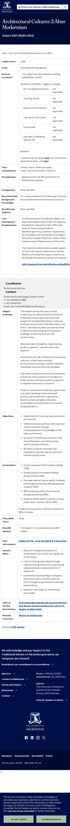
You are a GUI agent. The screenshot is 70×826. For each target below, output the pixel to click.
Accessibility (38, 755)
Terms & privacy (21, 755)
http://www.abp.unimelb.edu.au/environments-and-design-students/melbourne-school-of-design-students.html (43, 606)
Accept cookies (18, 819)
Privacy (49, 755)
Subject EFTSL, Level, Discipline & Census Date (43, 540)
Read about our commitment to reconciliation (26, 664)
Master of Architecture (30, 615)
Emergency (7, 755)
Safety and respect (11, 684)
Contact (6, 695)
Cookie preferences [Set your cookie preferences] (51, 819)
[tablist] (42, 7)
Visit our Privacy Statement (21, 810)
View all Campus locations (49, 699)
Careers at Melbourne (13, 679)
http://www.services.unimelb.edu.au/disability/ (46, 264)
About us (6, 673)
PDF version (18, 627)
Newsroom (7, 690)
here (47, 157)
